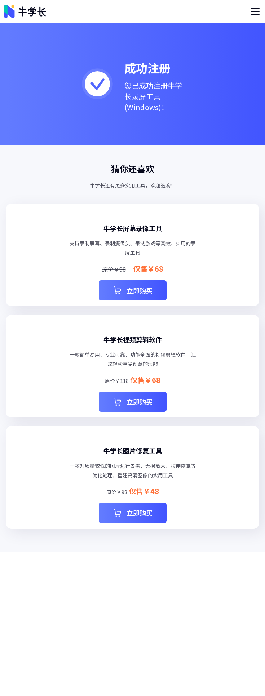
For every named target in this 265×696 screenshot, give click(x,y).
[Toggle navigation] (255, 11)
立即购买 (133, 290)
